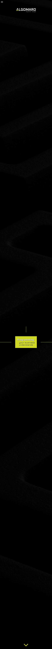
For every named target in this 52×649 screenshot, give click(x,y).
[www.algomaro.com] (26, 10)
